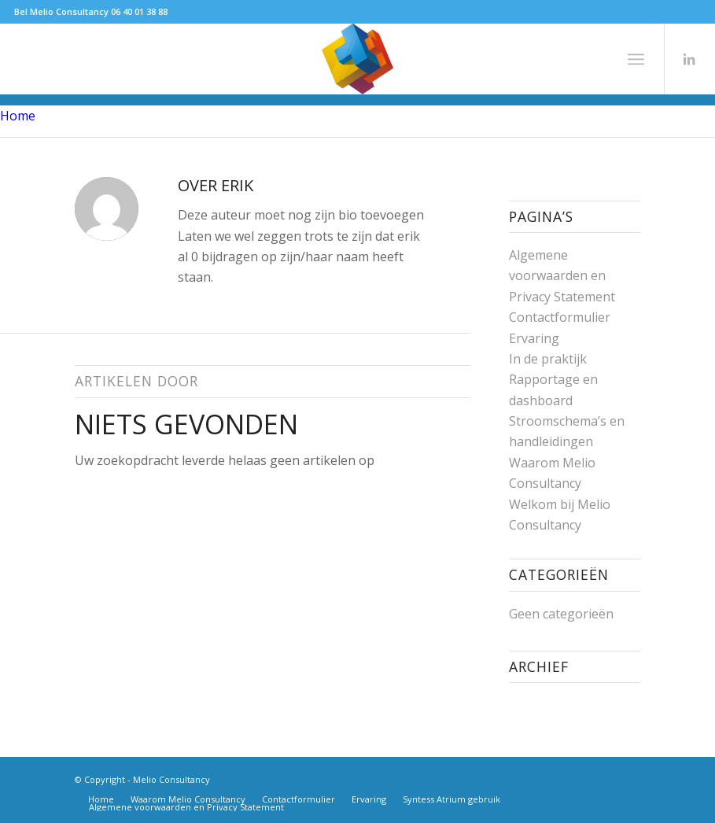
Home (17, 115)
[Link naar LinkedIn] (689, 59)
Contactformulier (559, 317)
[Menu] (636, 59)
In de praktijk (548, 358)
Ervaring (534, 338)
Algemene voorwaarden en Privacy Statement (562, 275)
